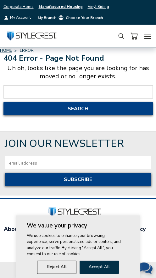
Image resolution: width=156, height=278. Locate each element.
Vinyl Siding (98, 6)
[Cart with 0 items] (134, 36)
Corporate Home (18, 6)
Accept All (99, 269)
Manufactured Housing (61, 6)
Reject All (57, 269)
